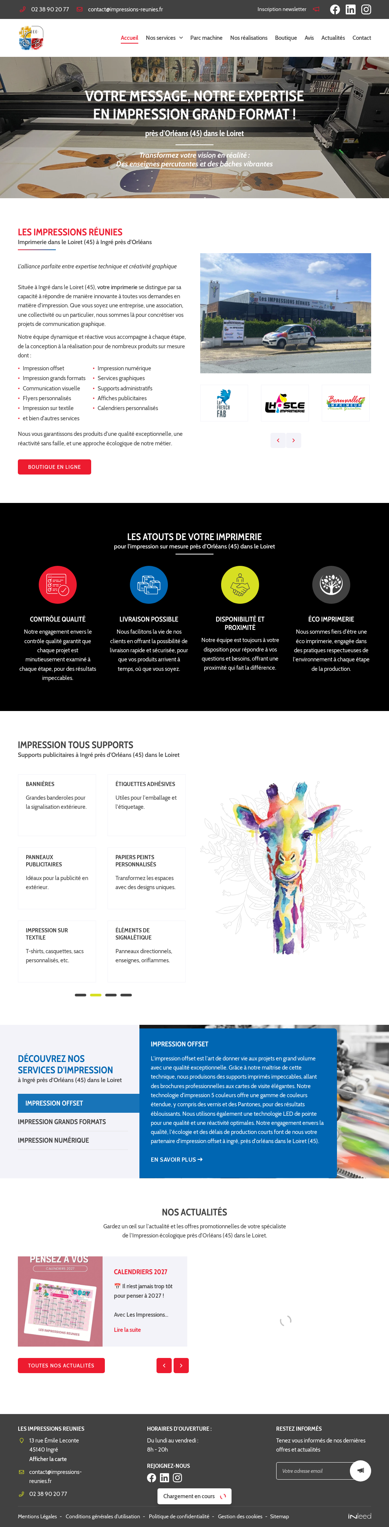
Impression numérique (53, 1140)
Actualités (333, 37)
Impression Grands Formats (62, 1121)
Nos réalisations (248, 37)
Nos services (161, 37)
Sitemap (279, 1516)
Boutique (286, 37)
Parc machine (206, 37)
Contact (362, 37)
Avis (309, 37)
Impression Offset (54, 1103)
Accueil (129, 37)
